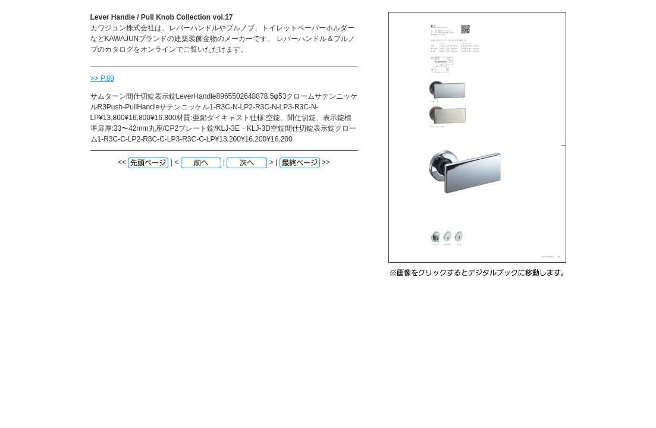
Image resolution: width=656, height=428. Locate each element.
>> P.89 (102, 78)
